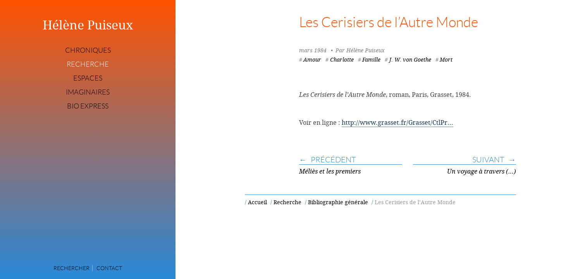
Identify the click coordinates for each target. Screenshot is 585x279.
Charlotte (342, 59)
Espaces (87, 78)
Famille (371, 59)
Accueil (257, 202)
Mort (446, 59)
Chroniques (88, 50)
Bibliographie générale (338, 202)
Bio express (87, 106)
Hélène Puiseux (88, 25)
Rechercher (71, 268)
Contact (109, 268)
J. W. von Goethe (410, 59)
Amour (312, 59)
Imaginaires (88, 92)
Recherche (88, 64)
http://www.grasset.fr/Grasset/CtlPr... (397, 122)
